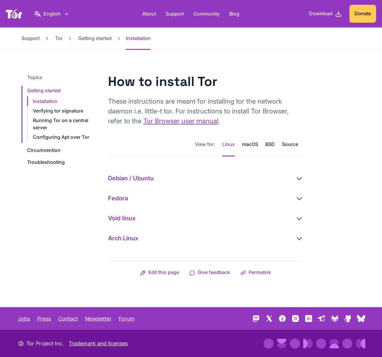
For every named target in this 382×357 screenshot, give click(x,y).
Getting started (95, 38)
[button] (159, 272)
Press (44, 319)
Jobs (24, 319)
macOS (250, 144)
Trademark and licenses (98, 343)
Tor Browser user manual (180, 121)
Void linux (121, 218)
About (149, 14)
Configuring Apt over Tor (61, 137)
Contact (68, 319)
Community (206, 14)
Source (290, 144)
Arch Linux (123, 238)
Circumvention (44, 150)
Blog (234, 14)
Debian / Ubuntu (131, 178)
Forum (127, 319)
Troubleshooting (46, 162)
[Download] (325, 14)
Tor (59, 38)
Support (175, 14)
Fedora (118, 198)
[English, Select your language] (52, 14)
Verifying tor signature (58, 111)
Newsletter (98, 319)
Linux (228, 144)
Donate (363, 13)
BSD (270, 144)
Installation (45, 101)
